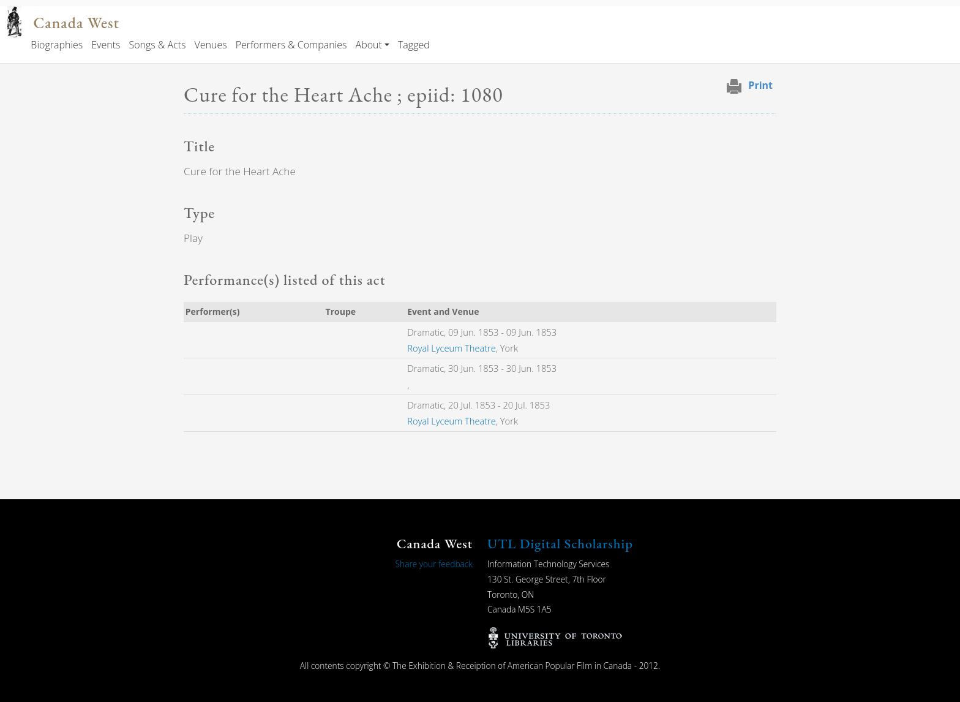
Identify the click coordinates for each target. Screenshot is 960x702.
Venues (211, 44)
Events (105, 44)
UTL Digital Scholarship (560, 544)
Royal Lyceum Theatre (451, 348)
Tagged (414, 44)
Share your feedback (434, 564)
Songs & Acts (157, 44)
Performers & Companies (291, 44)
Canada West (76, 23)
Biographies (57, 44)
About (369, 44)
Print (760, 85)
